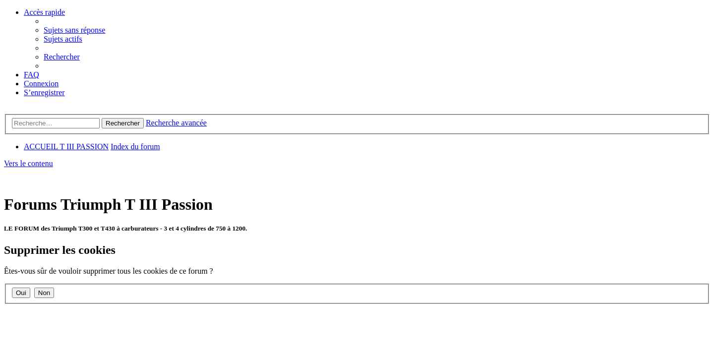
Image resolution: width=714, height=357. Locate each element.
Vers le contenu (28, 163)
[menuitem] (74, 30)
